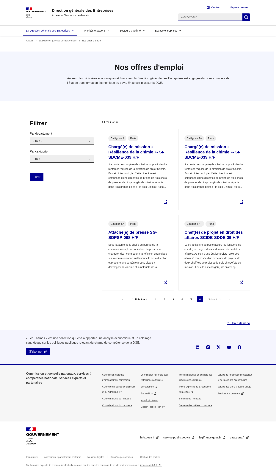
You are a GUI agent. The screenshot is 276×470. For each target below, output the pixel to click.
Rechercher (246, 17)
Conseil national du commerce (117, 405)
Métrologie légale (149, 400)
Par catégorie (39, 151)
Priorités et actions (94, 30)
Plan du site (32, 457)
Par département (41, 133)
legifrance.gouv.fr (210, 437)
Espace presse (239, 7)
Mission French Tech (151, 407)
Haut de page (240, 323)
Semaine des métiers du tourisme (195, 405)
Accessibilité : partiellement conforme (62, 457)
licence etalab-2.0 (149, 465)
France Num (147, 393)
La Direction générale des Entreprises (48, 30)
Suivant (212, 299)
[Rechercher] (210, 17)
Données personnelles (122, 457)
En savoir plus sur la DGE (145, 82)
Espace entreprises (166, 30)
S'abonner (36, 351)
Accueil (29, 40)
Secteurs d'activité (130, 30)
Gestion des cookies (150, 457)
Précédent (141, 299)
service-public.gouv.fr (177, 437)
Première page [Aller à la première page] (123, 299)
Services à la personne (228, 393)
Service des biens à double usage (234, 386)
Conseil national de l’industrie (116, 398)
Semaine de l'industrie (190, 398)
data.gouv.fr (237, 437)
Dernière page (229, 299)
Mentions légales (95, 457)
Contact (215, 7)
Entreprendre (147, 386)
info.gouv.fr (147, 437)
